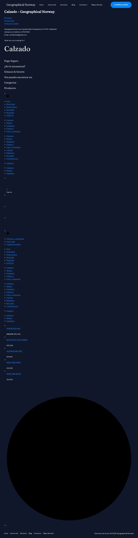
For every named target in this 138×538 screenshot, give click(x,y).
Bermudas (10, 156)
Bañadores (10, 153)
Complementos (12, 159)
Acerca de (51, 5)
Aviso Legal (10, 241)
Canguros (10, 120)
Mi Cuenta (8, 18)
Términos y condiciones (15, 239)
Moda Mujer (11, 104)
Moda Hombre (12, 107)
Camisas (9, 150)
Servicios (61, 5)
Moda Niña (10, 110)
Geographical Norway (20, 4)
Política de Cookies (11, 23)
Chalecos (10, 128)
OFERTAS (10, 115)
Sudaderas (10, 126)
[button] (121, 5)
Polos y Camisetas (13, 131)
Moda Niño (10, 113)
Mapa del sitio (92, 5)
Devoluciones (9, 21)
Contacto (79, 5)
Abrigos (9, 123)
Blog (70, 5)
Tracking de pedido (14, 244)
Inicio (41, 5)
